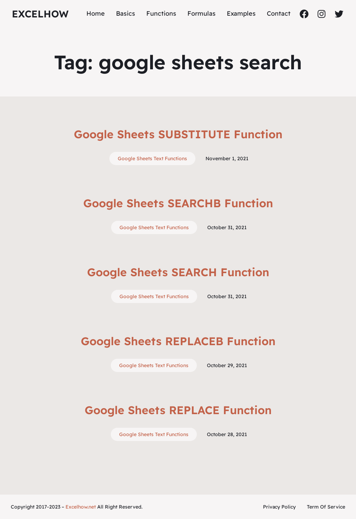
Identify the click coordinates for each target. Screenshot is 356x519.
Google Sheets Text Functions (152, 158)
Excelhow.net (80, 507)
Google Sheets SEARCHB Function (178, 203)
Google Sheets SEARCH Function (178, 272)
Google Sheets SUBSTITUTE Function (178, 134)
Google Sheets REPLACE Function (178, 410)
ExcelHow (40, 14)
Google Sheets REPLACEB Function (178, 341)
